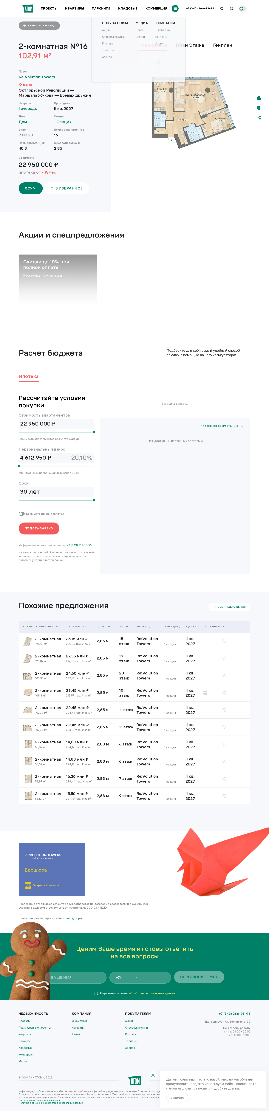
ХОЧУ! (31, 188)
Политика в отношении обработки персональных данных (51, 1102)
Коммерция (156, 8)
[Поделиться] (259, 117)
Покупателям (138, 1014)
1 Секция (64, 121)
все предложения (229, 606)
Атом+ (76, 1034)
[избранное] (221, 8)
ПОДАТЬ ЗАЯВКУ (39, 528)
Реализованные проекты (35, 1027)
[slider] (93, 432)
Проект (143, 626)
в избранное (66, 188)
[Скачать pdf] (259, 108)
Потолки (106, 626)
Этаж (125, 626)
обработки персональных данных (152, 993)
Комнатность (48, 626)
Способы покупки (136, 1027)
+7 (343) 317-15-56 (79, 545)
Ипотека (130, 1034)
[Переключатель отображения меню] (175, 8)
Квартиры (74, 8)
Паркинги (101, 8)
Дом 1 (26, 121)
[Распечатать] (259, 98)
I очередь (30, 108)
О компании (79, 1020)
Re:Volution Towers (38, 77)
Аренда (130, 1047)
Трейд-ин (131, 1041)
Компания (81, 1014)
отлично (177, 1098)
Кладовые (127, 8)
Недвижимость (33, 1014)
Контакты (78, 1027)
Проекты (49, 8)
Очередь (172, 626)
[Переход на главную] (27, 8)
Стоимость (77, 626)
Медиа (23, 1061)
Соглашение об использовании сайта (40, 1100)
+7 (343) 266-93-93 (200, 8)
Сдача (192, 626)
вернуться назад (39, 25)
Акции (129, 1020)
